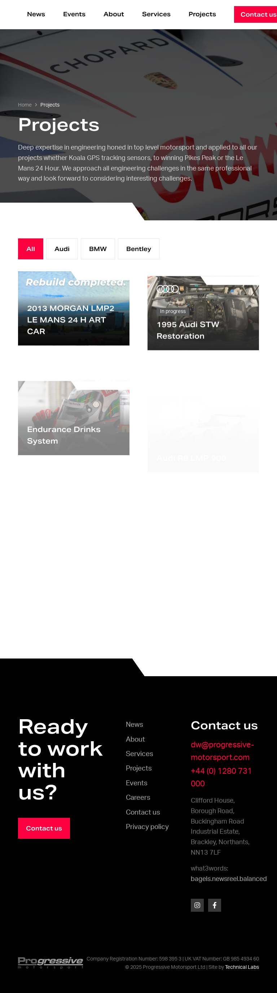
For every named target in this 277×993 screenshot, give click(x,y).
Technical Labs (242, 967)
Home (25, 105)
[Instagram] (197, 905)
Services (156, 14)
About (114, 14)
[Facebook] (214, 905)
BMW (98, 249)
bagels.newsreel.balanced (229, 879)
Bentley (138, 249)
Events (74, 14)
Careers (138, 797)
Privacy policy (147, 827)
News (36, 14)
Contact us (143, 812)
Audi (62, 249)
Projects (202, 14)
